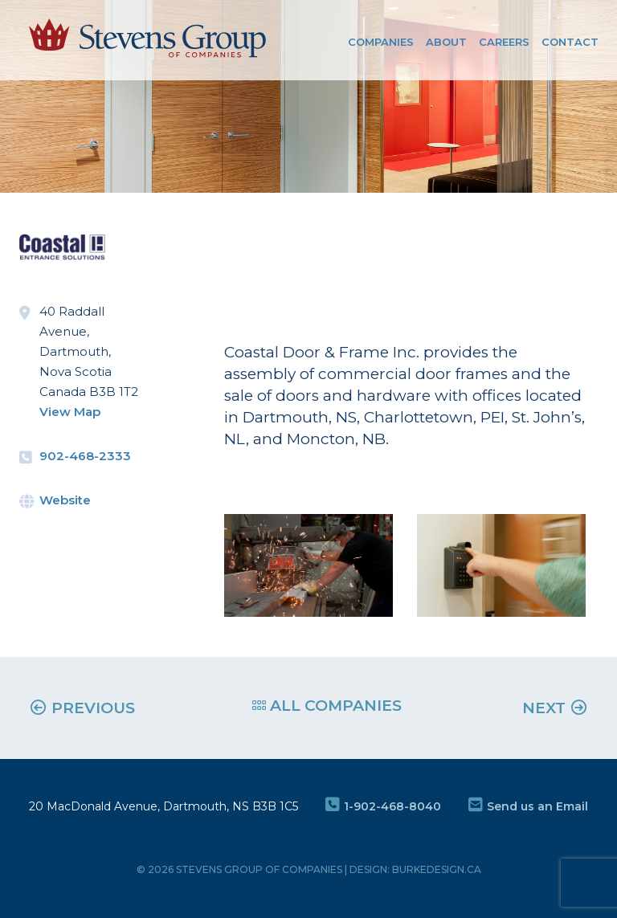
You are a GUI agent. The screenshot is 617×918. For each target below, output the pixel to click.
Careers (504, 41)
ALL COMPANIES (327, 705)
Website (65, 500)
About (446, 41)
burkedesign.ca (436, 869)
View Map (69, 411)
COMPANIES (381, 41)
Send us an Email (528, 806)
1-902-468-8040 (383, 806)
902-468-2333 (85, 455)
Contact (570, 41)
